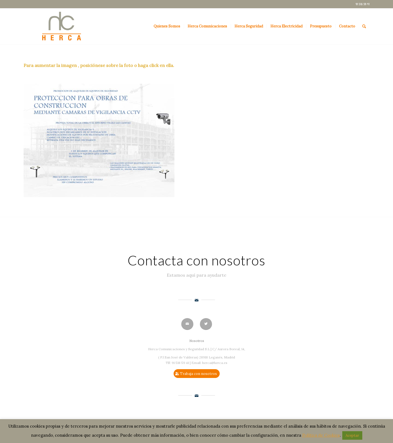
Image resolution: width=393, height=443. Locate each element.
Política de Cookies (321, 435)
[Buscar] (364, 26)
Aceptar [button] (352, 435)
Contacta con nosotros (196, 260)
